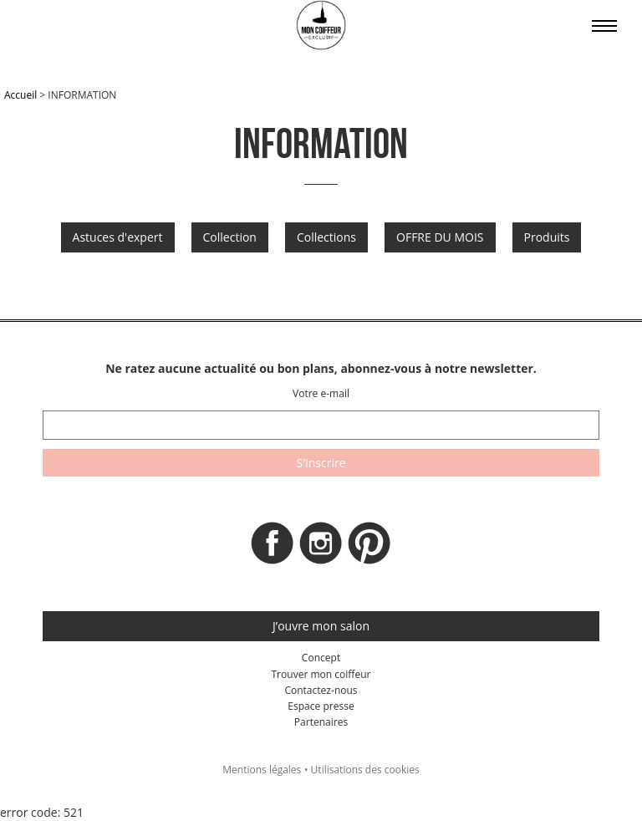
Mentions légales (261, 769)
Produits (547, 237)
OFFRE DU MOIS (439, 237)
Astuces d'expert (118, 237)
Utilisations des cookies (365, 769)
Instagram (321, 547)
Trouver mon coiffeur (320, 674)
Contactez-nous (320, 690)
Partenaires (321, 722)
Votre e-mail (321, 393)
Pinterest (369, 547)
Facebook (272, 547)
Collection (230, 237)
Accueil (20, 95)
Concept (321, 657)
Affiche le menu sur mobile (604, 26)
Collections (326, 237)
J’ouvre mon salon (321, 626)
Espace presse (321, 706)
